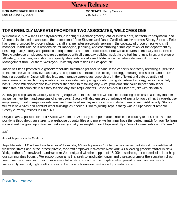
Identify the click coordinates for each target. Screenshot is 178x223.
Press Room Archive (17, 180)
